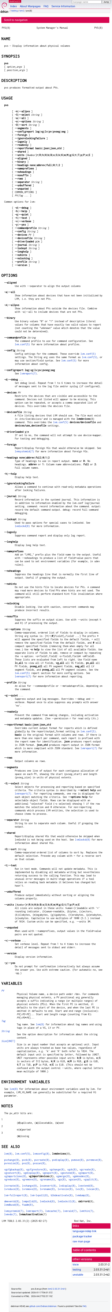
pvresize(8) (11, 1163)
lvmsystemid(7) (24, 451)
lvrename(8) (47, 1189)
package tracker (82, 1236)
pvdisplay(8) (60, 1159)
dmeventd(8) (11, 1201)
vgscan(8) (75, 1179)
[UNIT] (8, 1041)
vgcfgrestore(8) (36, 1169)
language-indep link (84, 1231)
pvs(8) (26, 1163)
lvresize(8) (65, 1189)
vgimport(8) (85, 1172)
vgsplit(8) (90, 1179)
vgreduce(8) (11, 1179)
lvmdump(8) (82, 1195)
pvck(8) (27, 1159)
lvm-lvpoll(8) (39, 1195)
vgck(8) (72, 1169)
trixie (76, 1264)
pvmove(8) (77, 1159)
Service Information (63, 6)
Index (13, 6)
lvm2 (22, 11)
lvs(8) (80, 1189)
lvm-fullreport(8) (16, 1195)
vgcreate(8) (87, 1169)
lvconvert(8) (48, 1185)
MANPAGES (15, 1)
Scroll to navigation (16, 20)
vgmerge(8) (63, 1176)
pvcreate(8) (41, 1159)
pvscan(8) (39, 1163)
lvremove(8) (29, 1189)
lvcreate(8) (11, 1185)
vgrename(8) (47, 1179)
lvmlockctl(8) (67, 1201)
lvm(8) (40, 1024)
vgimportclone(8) (15, 1176)
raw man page (81, 1241)
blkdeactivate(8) (62, 1195)
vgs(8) (62, 1179)
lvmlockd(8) (22, 526)
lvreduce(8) (11, 1189)
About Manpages (30, 6)
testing (14, 11)
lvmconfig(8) (41, 1153)
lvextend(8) (85, 1185)
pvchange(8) (11, 1159)
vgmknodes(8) (81, 1176)
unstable (78, 1274)
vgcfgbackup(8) (13, 1169)
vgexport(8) (50, 1172)
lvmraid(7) (70, 1211)
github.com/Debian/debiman (43, 1306)
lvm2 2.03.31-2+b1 (57, 1289)
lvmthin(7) (86, 1211)
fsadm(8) (27, 1204)
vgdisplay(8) (31, 1172)
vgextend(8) (68, 1172)
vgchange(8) (57, 1169)
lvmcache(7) (52, 1211)
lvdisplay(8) (67, 1185)
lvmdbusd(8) (11, 1204)
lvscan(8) (92, 1189)
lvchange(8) (29, 1185)
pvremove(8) (94, 1159)
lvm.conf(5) (22, 344)
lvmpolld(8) (29, 1201)
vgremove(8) (29, 1179)
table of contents (84, 1250)
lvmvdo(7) (10, 1214)
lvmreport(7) (28, 373)
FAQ (46, 6)
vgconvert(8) (12, 1172)
